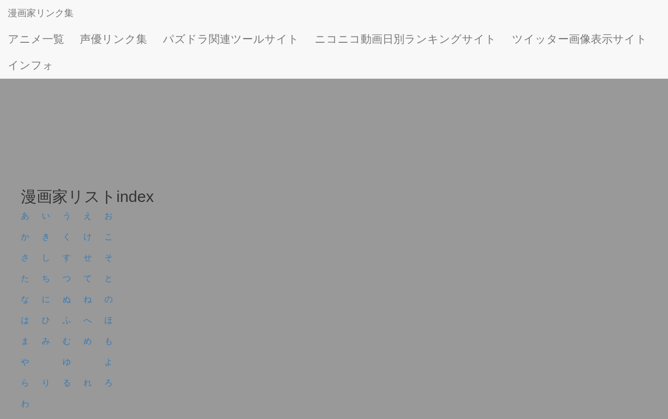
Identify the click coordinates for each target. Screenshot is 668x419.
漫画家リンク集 (41, 13)
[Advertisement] (313, 104)
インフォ (31, 65)
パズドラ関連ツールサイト (231, 39)
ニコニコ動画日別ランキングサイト (405, 39)
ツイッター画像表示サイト (579, 39)
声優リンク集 (113, 39)
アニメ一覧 (36, 39)
